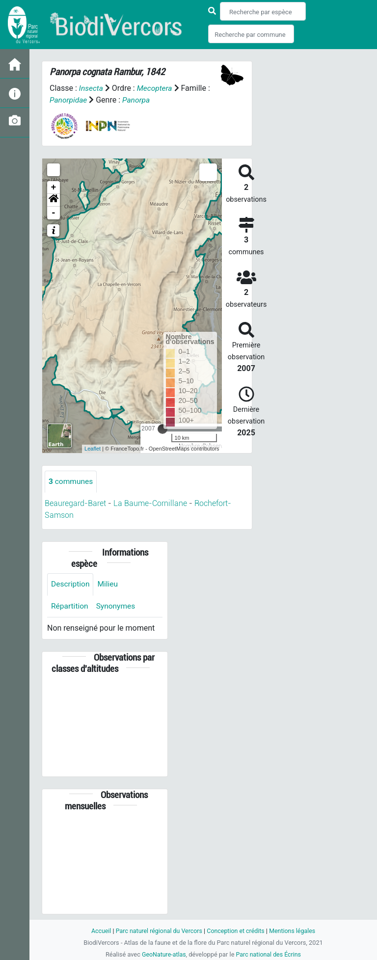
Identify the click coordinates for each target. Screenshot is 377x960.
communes (71, 481)
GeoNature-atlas (163, 954)
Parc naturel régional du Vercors (157, 930)
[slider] (162, 428)
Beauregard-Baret (75, 503)
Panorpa (137, 100)
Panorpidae (69, 100)
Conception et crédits (236, 930)
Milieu (109, 584)
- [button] (53, 212)
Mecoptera (155, 88)
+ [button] (53, 187)
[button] (53, 199)
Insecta (91, 88)
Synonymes (117, 606)
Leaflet (92, 449)
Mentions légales (295, 930)
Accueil (98, 930)
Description (71, 584)
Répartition (70, 606)
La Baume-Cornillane (150, 503)
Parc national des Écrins (269, 954)
